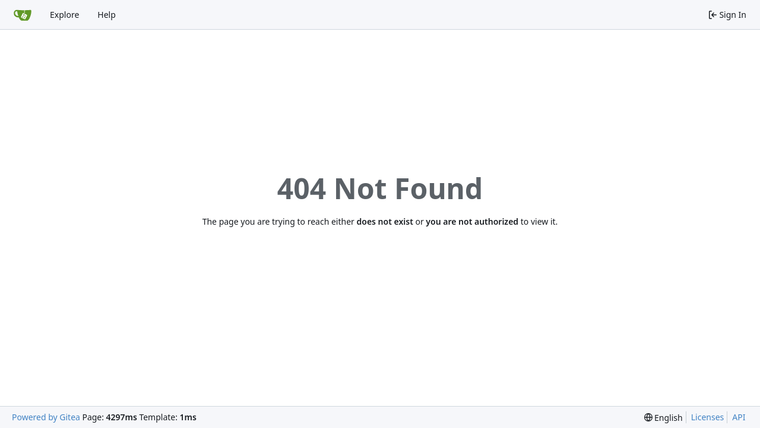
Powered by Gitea (46, 417)
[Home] (22, 15)
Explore (64, 14)
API (738, 417)
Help (106, 14)
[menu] (663, 417)
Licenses (707, 417)
